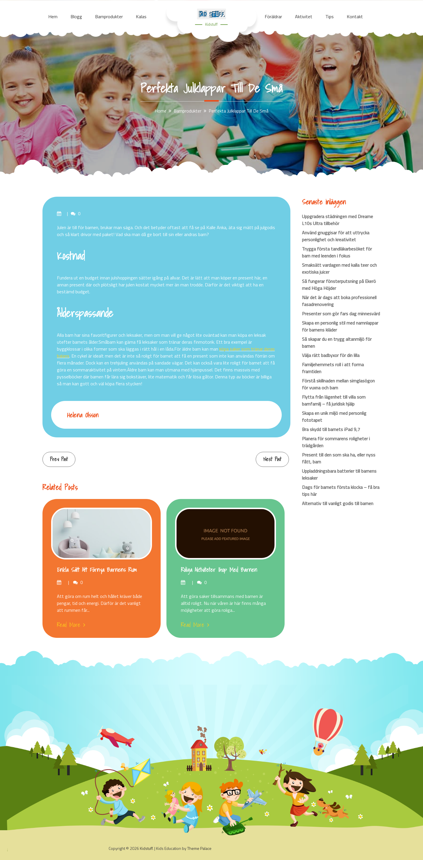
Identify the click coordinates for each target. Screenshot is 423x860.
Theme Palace (199, 848)
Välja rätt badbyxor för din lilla (330, 355)
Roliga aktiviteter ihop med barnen (219, 569)
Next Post (272, 459)
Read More (71, 624)
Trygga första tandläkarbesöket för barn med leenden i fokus (337, 252)
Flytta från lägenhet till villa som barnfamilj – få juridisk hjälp (334, 400)
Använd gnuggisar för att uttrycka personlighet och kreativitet (335, 236)
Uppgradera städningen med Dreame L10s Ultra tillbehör (337, 220)
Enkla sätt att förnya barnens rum (97, 569)
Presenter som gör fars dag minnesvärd (341, 313)
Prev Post (59, 459)
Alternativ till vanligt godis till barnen (337, 503)
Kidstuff (211, 24)
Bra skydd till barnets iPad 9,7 (331, 429)
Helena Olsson (83, 415)
